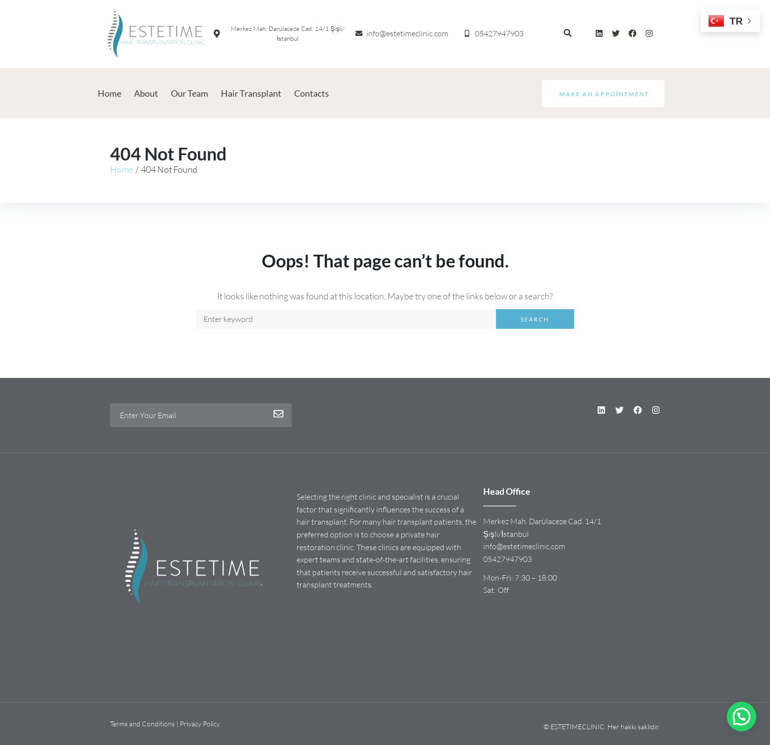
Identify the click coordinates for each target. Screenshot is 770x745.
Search (535, 319)
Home (121, 169)
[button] (741, 716)
